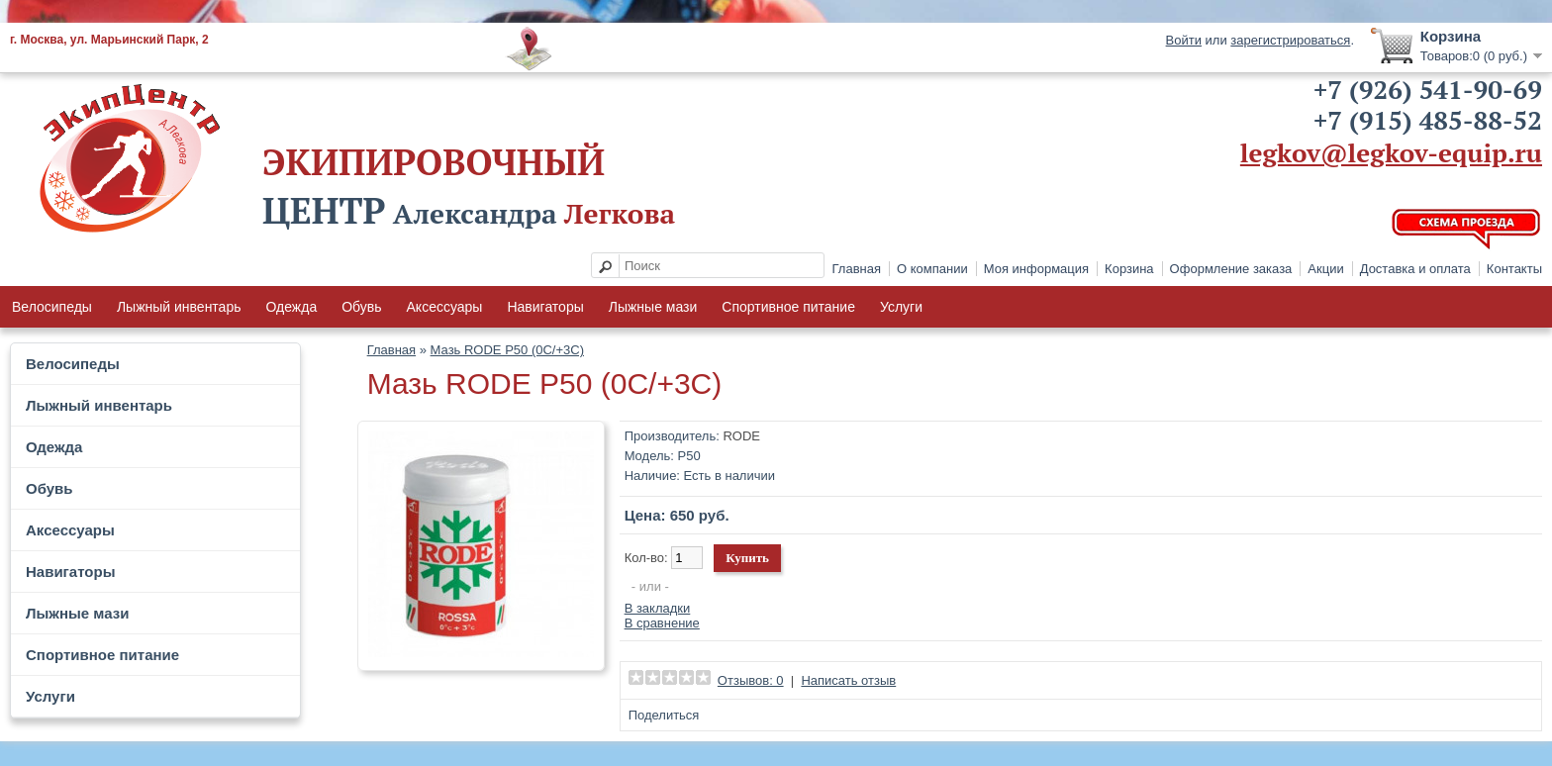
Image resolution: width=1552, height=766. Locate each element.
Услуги (901, 307)
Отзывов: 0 (751, 680)
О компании (932, 268)
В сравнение (662, 623)
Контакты (1514, 268)
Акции (1325, 268)
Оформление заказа (1231, 268)
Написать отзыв (848, 680)
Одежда (291, 307)
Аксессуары (445, 307)
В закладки (658, 608)
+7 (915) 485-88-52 (1427, 120)
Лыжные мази (653, 307)
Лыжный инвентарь (179, 307)
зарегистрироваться (1290, 40)
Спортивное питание (788, 307)
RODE (741, 436)
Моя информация (1036, 268)
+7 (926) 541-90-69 (1427, 89)
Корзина (1129, 268)
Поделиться (664, 715)
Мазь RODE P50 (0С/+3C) (507, 349)
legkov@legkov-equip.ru (1391, 152)
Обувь (361, 307)
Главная (856, 268)
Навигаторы (545, 307)
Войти (1184, 40)
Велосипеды (52, 307)
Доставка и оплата (1415, 268)
